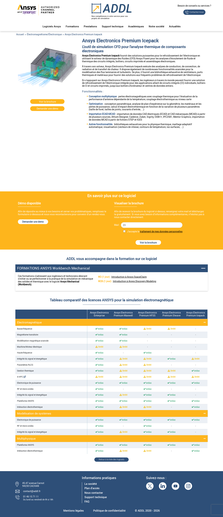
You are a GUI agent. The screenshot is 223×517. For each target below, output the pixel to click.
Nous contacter (93, 492)
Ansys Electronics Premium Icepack (195, 314)
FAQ (86, 501)
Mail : (117, 225)
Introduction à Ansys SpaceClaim (129, 276)
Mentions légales (73, 510)
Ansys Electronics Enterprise (99, 314)
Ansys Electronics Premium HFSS (147, 314)
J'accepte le (154, 231)
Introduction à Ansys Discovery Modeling (134, 281)
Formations (72, 26)
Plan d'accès (91, 488)
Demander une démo (47, 108)
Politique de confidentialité (109, 510)
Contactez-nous (196, 12)
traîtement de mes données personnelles (161, 231)
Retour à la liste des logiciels (111, 459)
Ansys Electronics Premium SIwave (171, 314)
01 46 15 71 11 (31, 496)
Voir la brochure (47, 101)
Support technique (112, 26)
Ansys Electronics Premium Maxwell (123, 314)
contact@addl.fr (32, 491)
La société (90, 483)
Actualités (175, 26)
